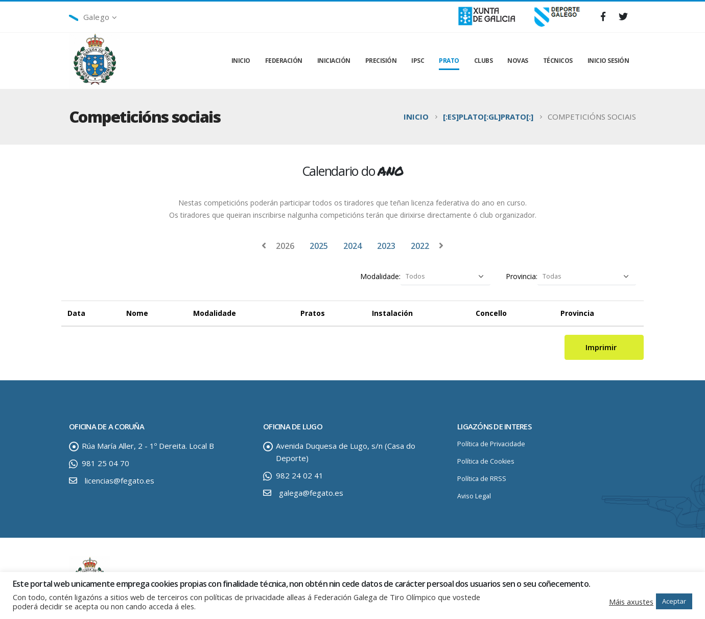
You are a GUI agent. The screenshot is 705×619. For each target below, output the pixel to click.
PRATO (449, 60)
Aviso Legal (474, 496)
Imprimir (604, 347)
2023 (386, 245)
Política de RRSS (481, 478)
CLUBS (483, 60)
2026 (285, 245)
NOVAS (517, 60)
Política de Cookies (485, 461)
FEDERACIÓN (283, 60)
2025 (319, 245)
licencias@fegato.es (119, 480)
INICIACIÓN (333, 60)
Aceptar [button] (674, 601)
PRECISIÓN (381, 60)
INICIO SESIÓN (608, 60)
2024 (352, 245)
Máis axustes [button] (631, 601)
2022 (420, 245)
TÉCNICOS (558, 60)
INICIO (240, 60)
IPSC (417, 60)
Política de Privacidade (491, 444)
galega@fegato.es (311, 493)
